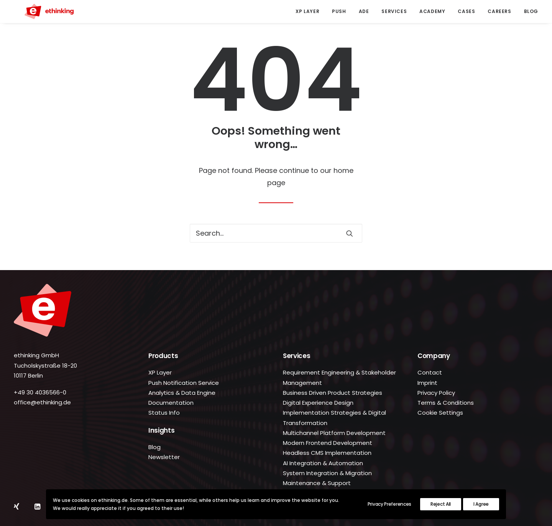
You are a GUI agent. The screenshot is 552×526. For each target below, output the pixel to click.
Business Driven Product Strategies (332, 393)
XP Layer (307, 11)
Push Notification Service (183, 383)
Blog (531, 11)
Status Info (164, 413)
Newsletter (164, 457)
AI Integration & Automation (323, 463)
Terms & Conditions (445, 403)
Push (339, 11)
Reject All (440, 504)
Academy (432, 11)
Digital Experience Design (318, 403)
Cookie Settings (440, 413)
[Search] (276, 233)
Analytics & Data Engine (181, 393)
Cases (466, 11)
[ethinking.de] (38, 11)
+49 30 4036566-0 (40, 392)
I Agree (481, 504)
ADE (364, 11)
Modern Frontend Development (327, 443)
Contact (429, 372)
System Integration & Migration (327, 473)
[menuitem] (310, 11)
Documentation (171, 403)
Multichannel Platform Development (334, 433)
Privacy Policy (436, 393)
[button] (349, 233)
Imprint (427, 383)
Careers (499, 11)
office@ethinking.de (42, 402)
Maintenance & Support (317, 483)
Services (394, 11)
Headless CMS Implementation (327, 453)
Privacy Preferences (389, 504)
